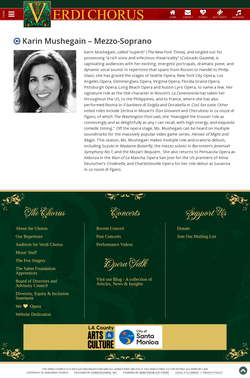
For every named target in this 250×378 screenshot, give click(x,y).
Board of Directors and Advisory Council (36, 283)
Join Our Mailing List (196, 236)
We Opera (28, 306)
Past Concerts (108, 236)
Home (172, 14)
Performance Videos (114, 244)
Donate (203, 14)
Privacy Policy (213, 372)
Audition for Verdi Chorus (39, 244)
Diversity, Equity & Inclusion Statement (42, 296)
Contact (188, 14)
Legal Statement (187, 372)
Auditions (238, 14)
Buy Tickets (220, 14)
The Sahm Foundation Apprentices (35, 270)
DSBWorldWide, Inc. (104, 372)
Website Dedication (33, 314)
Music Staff (26, 252)
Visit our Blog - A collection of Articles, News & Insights (124, 281)
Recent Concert (110, 228)
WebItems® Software (154, 372)
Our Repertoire (29, 236)
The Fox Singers (30, 260)
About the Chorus (32, 228)
